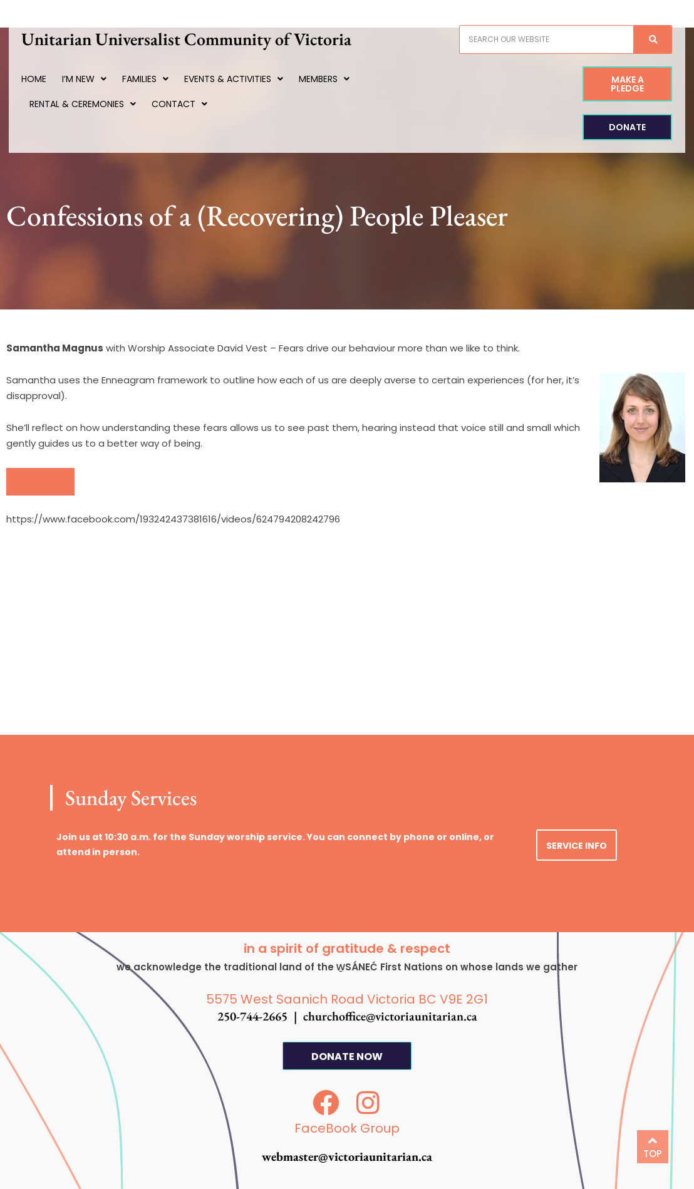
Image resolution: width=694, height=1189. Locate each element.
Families (154, 79)
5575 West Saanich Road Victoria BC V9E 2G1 (347, 999)
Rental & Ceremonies (91, 104)
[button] (40, 482)
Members (333, 79)
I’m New (93, 79)
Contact (187, 104)
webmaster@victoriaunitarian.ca (347, 1156)
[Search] (643, 39)
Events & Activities (242, 79)
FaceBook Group (347, 1128)
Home (42, 79)
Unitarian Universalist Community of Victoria (195, 39)
